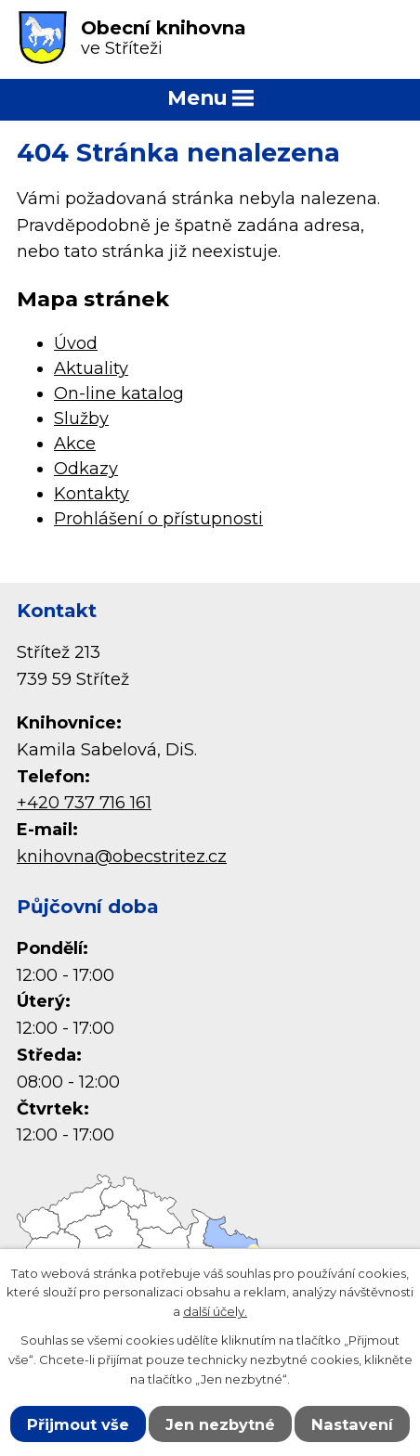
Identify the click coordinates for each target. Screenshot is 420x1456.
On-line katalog (119, 393)
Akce (75, 443)
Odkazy (86, 468)
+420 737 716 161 (84, 802)
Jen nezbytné (220, 1424)
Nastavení (352, 1424)
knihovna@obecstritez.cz (122, 856)
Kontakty (91, 493)
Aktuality (91, 368)
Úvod (76, 343)
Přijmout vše (78, 1424)
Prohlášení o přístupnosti (158, 519)
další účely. (215, 1311)
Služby (81, 418)
